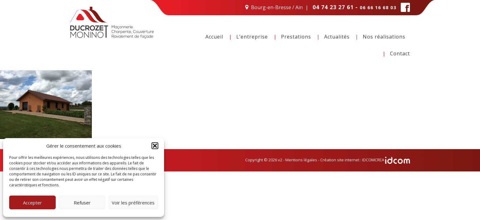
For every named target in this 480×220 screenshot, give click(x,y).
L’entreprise (252, 36)
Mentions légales (301, 160)
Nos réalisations (384, 36)
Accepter (32, 203)
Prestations (296, 36)
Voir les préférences (133, 203)
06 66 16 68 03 (378, 7)
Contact (400, 53)
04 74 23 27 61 (333, 7)
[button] (155, 146)
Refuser (82, 203)
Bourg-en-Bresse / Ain (277, 7)
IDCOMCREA (386, 160)
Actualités (337, 36)
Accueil (214, 36)
